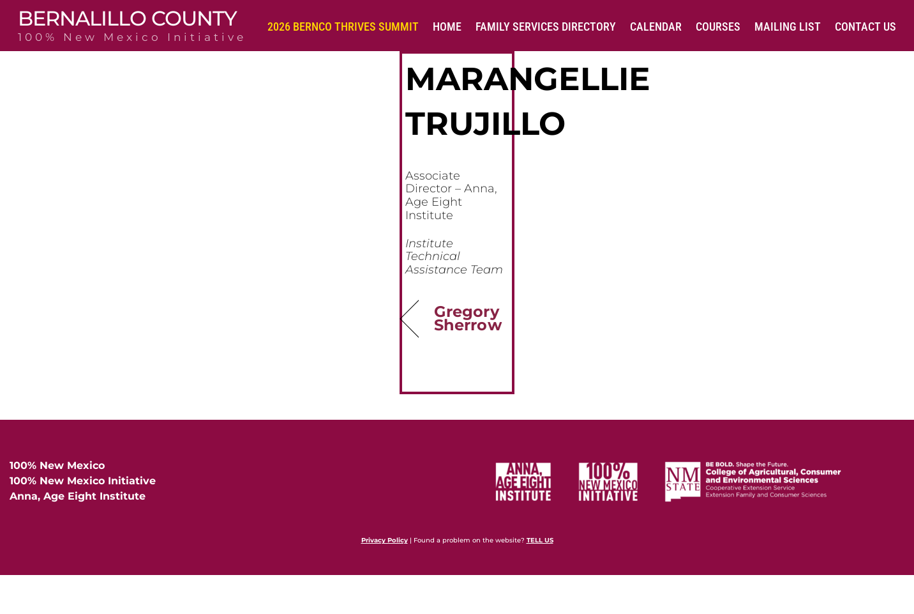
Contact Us (865, 26)
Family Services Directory (546, 26)
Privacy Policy (384, 542)
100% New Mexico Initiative (83, 483)
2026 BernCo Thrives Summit (343, 26)
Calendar (656, 26)
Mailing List (787, 26)
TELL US (540, 542)
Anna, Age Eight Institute (78, 498)
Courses (718, 26)
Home (447, 26)
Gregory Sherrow (468, 320)
